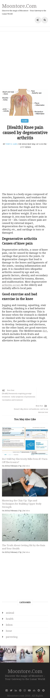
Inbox (27, 460)
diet (45, 330)
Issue (9, 624)
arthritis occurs (11, 284)
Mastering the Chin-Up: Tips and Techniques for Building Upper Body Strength (21, 498)
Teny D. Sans (11, 144)
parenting (12, 630)
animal (10, 606)
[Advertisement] (25, 60)
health (24, 121)
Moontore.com (19, 5)
